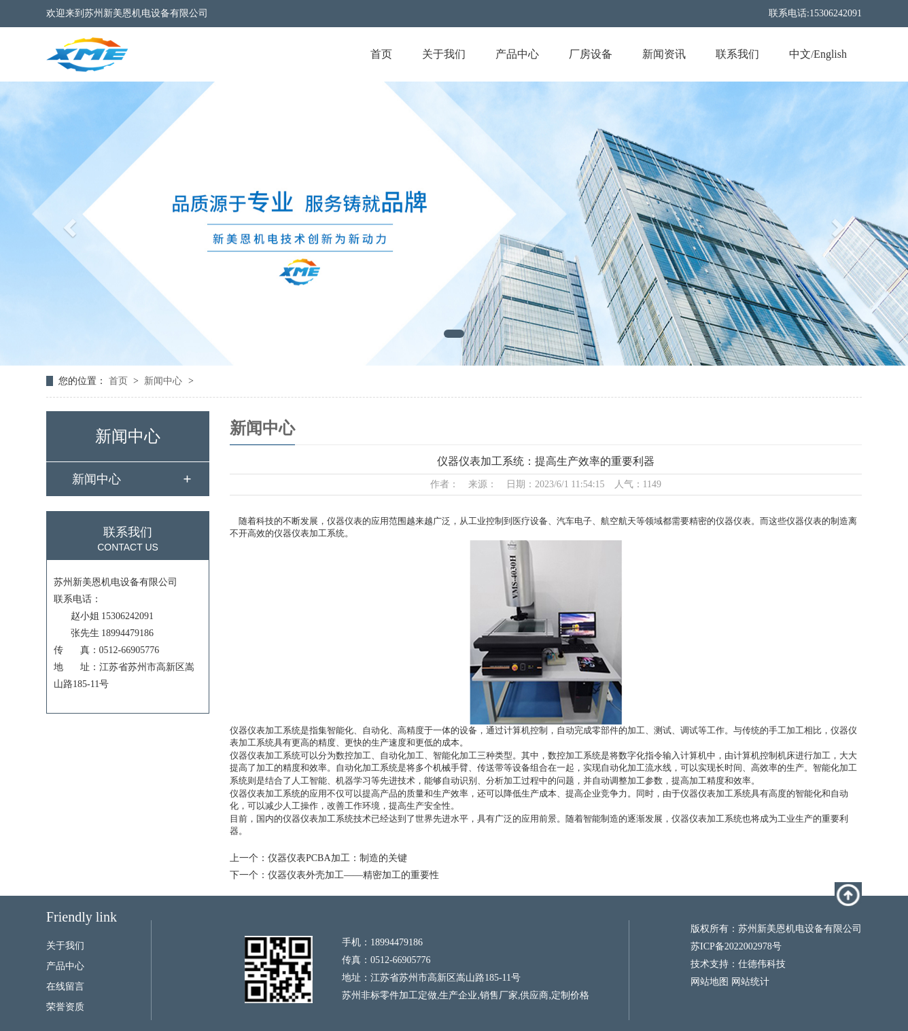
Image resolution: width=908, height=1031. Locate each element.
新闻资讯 (664, 54)
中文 (800, 54)
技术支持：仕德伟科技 (738, 964)
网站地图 (710, 982)
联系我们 (737, 54)
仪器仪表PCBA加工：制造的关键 (337, 858)
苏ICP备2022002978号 (736, 946)
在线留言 (65, 986)
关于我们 (444, 54)
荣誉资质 (65, 1007)
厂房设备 (590, 54)
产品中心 (517, 54)
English (830, 54)
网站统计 (750, 982)
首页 (381, 54)
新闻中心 (163, 381)
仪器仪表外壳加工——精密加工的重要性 (353, 875)
